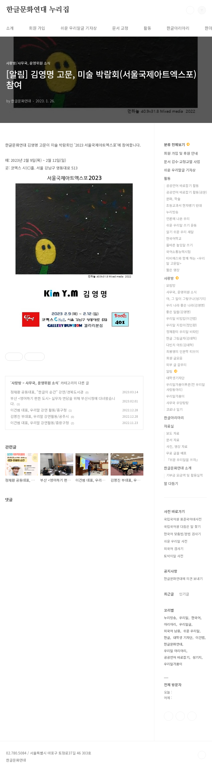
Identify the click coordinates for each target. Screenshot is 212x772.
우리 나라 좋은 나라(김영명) (185, 305)
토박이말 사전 (173, 556)
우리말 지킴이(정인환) (181, 325)
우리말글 (185, 624)
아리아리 (170, 624)
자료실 (169, 426)
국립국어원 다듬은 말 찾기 (182, 526)
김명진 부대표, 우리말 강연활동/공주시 (39, 416)
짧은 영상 (172, 269)
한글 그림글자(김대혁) (181, 338)
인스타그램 (180, 716)
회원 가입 (37, 28)
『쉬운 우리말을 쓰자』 (182, 459)
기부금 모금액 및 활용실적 (184, 475)
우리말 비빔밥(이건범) (181, 318)
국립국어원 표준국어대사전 (183, 519)
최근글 (169, 593)
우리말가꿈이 (175, 396)
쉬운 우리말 (191, 630)
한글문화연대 (173, 644)
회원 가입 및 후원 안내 (181, 153)
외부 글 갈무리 (176, 364)
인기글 (184, 593)
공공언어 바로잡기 (176, 657)
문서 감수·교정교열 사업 (182, 161)
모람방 (170, 285)
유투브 (191, 716)
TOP (202, 755)
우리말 (183, 617)
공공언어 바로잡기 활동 (182, 185)
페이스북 (168, 716)
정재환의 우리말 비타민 (182, 331)
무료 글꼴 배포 (176, 453)
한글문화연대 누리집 (37, 9)
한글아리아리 (177, 28)
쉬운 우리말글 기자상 (78, 28)
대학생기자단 (175, 377)
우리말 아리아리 (175, 650)
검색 (190, 10)
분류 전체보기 (177, 144)
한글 (167, 637)
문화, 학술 (173, 198)
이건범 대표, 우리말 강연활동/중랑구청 (39, 422)
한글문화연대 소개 (177, 467)
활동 (147, 28)
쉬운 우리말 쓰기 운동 (181, 225)
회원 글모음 (174, 358)
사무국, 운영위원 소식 (41, 382)
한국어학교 (173, 238)
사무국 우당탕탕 (177, 402)
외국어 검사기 (173, 548)
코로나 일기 (174, 409)
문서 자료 (172, 439)
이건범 (200, 637)
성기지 (197, 657)
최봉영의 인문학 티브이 (182, 351)
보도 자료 (172, 433)
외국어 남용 (172, 630)
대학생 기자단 (182, 637)
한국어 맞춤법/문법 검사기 (182, 533)
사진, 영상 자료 (177, 446)
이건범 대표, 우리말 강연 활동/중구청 (38, 410)
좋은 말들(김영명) (178, 311)
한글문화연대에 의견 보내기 (183, 578)
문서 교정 (120, 28)
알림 (171, 371)
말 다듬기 (171, 483)
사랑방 (16, 382)
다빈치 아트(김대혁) (180, 344)
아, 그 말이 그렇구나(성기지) (186, 298)
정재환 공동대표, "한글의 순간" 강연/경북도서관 (46, 392)
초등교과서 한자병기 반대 (184, 205)
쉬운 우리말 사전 (175, 541)
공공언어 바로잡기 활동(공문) (186, 192)
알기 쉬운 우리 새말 (180, 231)
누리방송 (172, 212)
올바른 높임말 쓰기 (179, 245)
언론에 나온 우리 (178, 218)
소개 (10, 28)
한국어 (196, 617)
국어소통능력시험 (178, 251)
